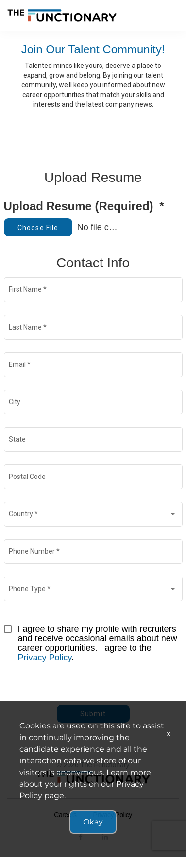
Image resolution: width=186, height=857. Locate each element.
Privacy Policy (45, 657)
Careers (65, 815)
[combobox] (93, 516)
